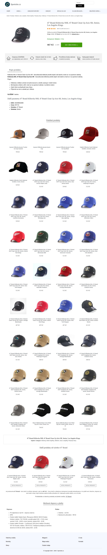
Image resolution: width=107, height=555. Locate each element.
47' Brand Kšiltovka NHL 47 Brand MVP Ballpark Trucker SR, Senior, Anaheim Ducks (89, 424)
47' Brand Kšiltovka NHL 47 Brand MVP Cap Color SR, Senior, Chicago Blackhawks (65, 286)
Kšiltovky (44, 15)
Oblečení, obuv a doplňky (20, 15)
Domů (8, 11)
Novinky (8, 541)
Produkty (12, 15)
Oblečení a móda (94, 11)
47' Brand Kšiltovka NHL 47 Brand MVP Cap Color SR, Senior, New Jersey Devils (65, 182)
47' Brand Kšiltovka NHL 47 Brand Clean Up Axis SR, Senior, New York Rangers (65, 320)
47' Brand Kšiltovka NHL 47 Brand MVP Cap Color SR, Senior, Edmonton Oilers (89, 216)
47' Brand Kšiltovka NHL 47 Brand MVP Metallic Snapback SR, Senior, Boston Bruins (89, 389)
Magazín (44, 537)
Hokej (18, 11)
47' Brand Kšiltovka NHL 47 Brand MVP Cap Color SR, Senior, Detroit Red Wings (18, 251)
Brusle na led (61, 11)
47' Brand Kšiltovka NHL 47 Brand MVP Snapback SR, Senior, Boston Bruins (18, 389)
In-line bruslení (77, 11)
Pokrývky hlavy (38, 15)
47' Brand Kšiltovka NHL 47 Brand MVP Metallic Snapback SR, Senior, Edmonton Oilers (18, 424)
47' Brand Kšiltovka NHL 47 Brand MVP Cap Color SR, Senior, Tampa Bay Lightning (65, 216)
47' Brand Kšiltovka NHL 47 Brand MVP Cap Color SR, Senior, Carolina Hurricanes (18, 216)
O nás (80, 537)
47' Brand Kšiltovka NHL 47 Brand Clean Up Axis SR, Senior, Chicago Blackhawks (18, 320)
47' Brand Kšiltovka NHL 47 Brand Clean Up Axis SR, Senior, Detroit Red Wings (42, 320)
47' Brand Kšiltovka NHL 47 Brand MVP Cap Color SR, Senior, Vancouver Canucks (65, 251)
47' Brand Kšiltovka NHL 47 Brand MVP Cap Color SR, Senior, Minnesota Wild (42, 251)
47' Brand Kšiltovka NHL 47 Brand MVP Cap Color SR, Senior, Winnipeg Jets (42, 216)
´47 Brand (57, 34)
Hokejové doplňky (33, 11)
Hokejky (48, 11)
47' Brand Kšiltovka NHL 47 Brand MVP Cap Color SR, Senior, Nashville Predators (42, 286)
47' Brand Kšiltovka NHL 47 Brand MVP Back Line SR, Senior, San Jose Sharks (18, 355)
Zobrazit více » (75, 34)
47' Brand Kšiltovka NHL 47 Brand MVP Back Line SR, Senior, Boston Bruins (88, 320)
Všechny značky (11, 537)
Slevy (7, 545)
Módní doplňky (30, 15)
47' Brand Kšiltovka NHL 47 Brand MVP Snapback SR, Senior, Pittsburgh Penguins (42, 355)
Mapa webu (45, 541)
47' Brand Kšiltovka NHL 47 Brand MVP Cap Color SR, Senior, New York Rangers (18, 286)
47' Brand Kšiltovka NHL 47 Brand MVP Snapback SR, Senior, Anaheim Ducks (89, 355)
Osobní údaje (46, 545)
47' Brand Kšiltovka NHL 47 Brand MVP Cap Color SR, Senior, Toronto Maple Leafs (42, 182)
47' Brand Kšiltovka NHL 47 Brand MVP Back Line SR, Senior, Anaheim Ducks (89, 286)
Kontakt (81, 541)
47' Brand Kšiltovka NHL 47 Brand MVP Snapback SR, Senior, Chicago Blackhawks (65, 355)
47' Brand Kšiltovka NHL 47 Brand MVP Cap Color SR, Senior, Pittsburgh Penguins (89, 182)
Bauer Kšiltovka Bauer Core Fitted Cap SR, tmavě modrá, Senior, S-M (65, 424)
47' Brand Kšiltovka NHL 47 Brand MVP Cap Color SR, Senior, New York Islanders (89, 251)
